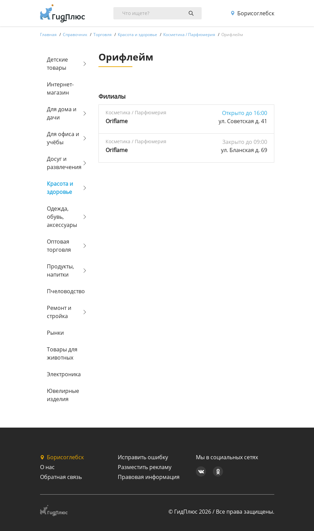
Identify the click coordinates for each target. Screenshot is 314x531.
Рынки (55, 332)
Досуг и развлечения (64, 163)
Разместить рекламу (144, 467)
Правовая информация (149, 477)
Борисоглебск (252, 13)
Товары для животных (62, 353)
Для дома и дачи (61, 113)
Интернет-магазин (60, 88)
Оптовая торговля (59, 245)
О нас (47, 467)
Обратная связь (61, 477)
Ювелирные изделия (63, 395)
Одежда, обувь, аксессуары (62, 217)
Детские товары (57, 63)
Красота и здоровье (60, 188)
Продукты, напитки (60, 270)
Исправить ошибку (143, 457)
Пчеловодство (64, 291)
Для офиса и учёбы (63, 138)
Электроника (64, 374)
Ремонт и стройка (59, 312)
